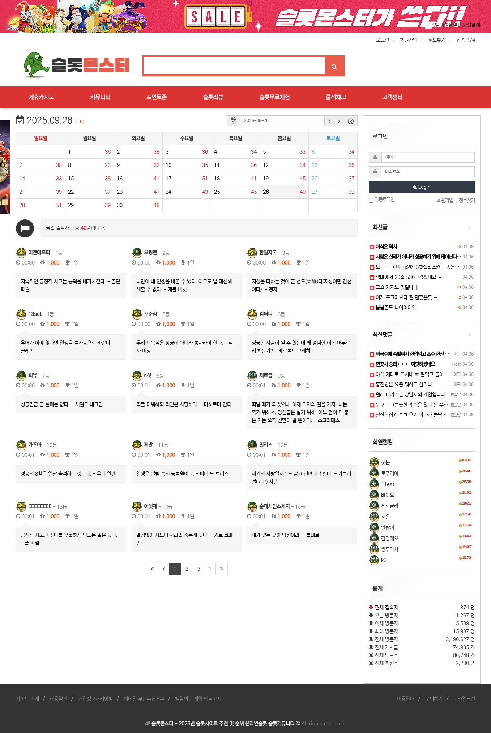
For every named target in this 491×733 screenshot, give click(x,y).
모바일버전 (464, 699)
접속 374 (465, 40)
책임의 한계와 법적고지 (198, 699)
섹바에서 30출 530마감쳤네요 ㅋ (406, 277)
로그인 (382, 40)
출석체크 (336, 97)
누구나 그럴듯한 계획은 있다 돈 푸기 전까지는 (418, 405)
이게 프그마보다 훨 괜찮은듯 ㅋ (404, 297)
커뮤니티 (100, 97)
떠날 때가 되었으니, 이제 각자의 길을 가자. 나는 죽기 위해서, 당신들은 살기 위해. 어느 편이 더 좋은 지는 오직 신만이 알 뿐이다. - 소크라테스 (300, 412)
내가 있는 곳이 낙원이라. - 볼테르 (285, 535)
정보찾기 (436, 40)
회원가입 (408, 40)
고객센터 (392, 97)
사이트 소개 (27, 699)
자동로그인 (381, 200)
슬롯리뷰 (213, 97)
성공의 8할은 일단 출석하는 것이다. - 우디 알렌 (68, 474)
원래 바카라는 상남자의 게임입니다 (407, 395)
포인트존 (156, 97)
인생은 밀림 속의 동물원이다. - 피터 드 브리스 (182, 474)
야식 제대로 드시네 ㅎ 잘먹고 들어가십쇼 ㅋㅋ (418, 374)
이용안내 (405, 699)
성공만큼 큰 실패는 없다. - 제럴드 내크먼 (62, 404)
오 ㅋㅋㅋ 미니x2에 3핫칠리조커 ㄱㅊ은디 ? (416, 267)
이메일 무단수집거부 (144, 699)
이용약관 (58, 699)
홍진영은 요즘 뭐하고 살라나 (401, 384)
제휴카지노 (41, 97)
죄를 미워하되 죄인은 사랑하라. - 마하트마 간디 (183, 404)
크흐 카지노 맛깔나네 (394, 287)
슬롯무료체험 (274, 97)
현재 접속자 (386, 607)
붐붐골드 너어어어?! (393, 307)
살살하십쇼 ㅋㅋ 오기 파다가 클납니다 (410, 415)
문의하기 (434, 699)
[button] (329, 120)
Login (422, 187)
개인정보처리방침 (95, 699)
